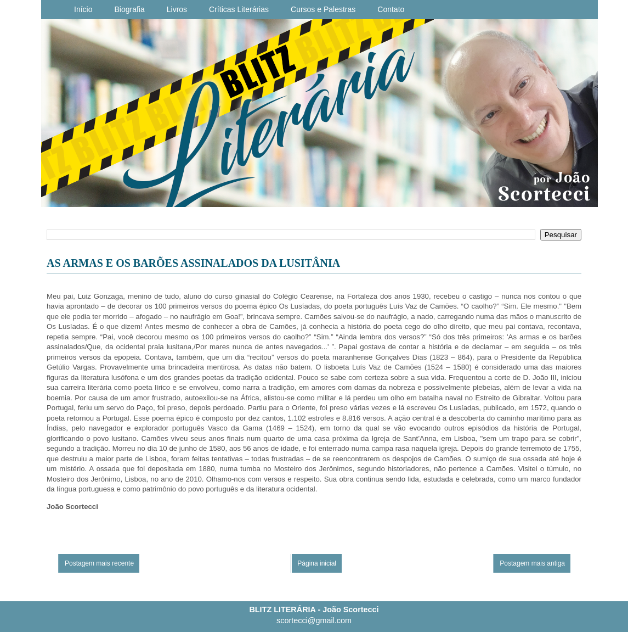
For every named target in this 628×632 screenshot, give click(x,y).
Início (83, 9)
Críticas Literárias (239, 9)
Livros (177, 9)
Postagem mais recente (99, 563)
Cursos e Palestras (323, 9)
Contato (390, 9)
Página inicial (316, 563)
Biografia (129, 9)
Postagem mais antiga (532, 563)
